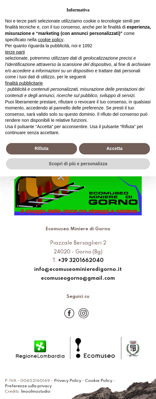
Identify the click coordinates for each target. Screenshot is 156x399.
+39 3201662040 (81, 260)
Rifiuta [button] (42, 148)
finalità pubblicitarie (24, 83)
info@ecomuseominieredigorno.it (78, 269)
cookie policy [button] (50, 39)
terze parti (15, 52)
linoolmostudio (35, 391)
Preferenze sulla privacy (28, 386)
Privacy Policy (67, 381)
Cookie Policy (98, 381)
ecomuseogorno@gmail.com (78, 278)
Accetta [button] (115, 148)
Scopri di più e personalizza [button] (78, 163)
